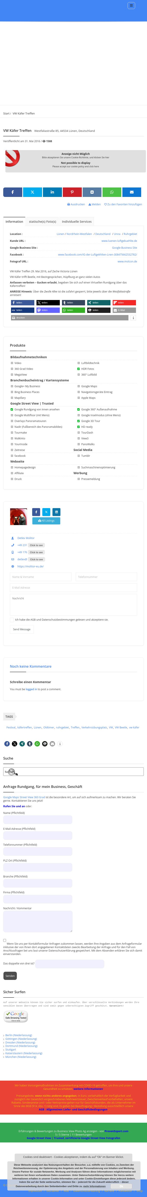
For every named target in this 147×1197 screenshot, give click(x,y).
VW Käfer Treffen (24, 113)
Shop (140, 1191)
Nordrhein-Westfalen (79, 234)
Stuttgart (10, 1049)
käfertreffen (24, 727)
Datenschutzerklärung (86, 1191)
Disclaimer (53, 1191)
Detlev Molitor (22, 538)
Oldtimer (48, 727)
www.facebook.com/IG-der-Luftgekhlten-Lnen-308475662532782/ (97, 254)
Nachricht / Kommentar (38, 915)
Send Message (21, 629)
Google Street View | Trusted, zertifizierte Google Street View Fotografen (73, 1138)
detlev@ (18, 559)
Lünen (60, 234)
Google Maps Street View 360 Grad (24, 797)
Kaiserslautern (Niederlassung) (23, 1053)
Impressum (35, 1191)
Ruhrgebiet (130, 234)
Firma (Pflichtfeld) (37, 895)
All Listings (46, 520)
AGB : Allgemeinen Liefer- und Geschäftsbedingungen (73, 1109)
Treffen (75, 727)
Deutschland (103, 234)
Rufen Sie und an (14, 806)
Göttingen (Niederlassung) (21, 1039)
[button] (22, 302)
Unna (117, 234)
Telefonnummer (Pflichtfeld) (37, 848)
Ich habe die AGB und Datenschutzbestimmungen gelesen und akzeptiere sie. (61, 619)
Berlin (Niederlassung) (18, 1035)
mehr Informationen (94, 1186)
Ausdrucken (76, 204)
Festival (11, 727)
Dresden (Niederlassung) (20, 1042)
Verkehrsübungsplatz (94, 727)
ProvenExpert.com (116, 1131)
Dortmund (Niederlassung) (21, 1046)
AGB (66, 1191)
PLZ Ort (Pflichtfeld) (37, 864)
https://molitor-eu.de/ (27, 566)
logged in (32, 689)
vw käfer (134, 727)
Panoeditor (125, 1191)
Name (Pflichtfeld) (37, 816)
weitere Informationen (88, 1089)
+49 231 (18, 545)
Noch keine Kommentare (31, 666)
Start (6, 113)
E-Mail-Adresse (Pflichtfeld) (37, 832)
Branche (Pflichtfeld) (37, 880)
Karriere (109, 1191)
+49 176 (18, 552)
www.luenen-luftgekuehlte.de (119, 241)
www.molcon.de (127, 261)
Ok (121, 1186)
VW (111, 727)
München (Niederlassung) (20, 1057)
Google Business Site (124, 248)
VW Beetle (121, 727)
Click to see (36, 545)
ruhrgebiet (62, 727)
